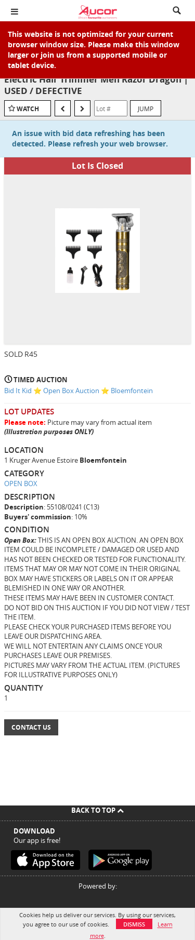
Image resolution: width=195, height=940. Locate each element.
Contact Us (31, 727)
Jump (145, 108)
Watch (28, 108)
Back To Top (97, 810)
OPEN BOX (20, 483)
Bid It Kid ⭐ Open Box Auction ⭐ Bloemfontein (78, 390)
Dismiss (134, 924)
